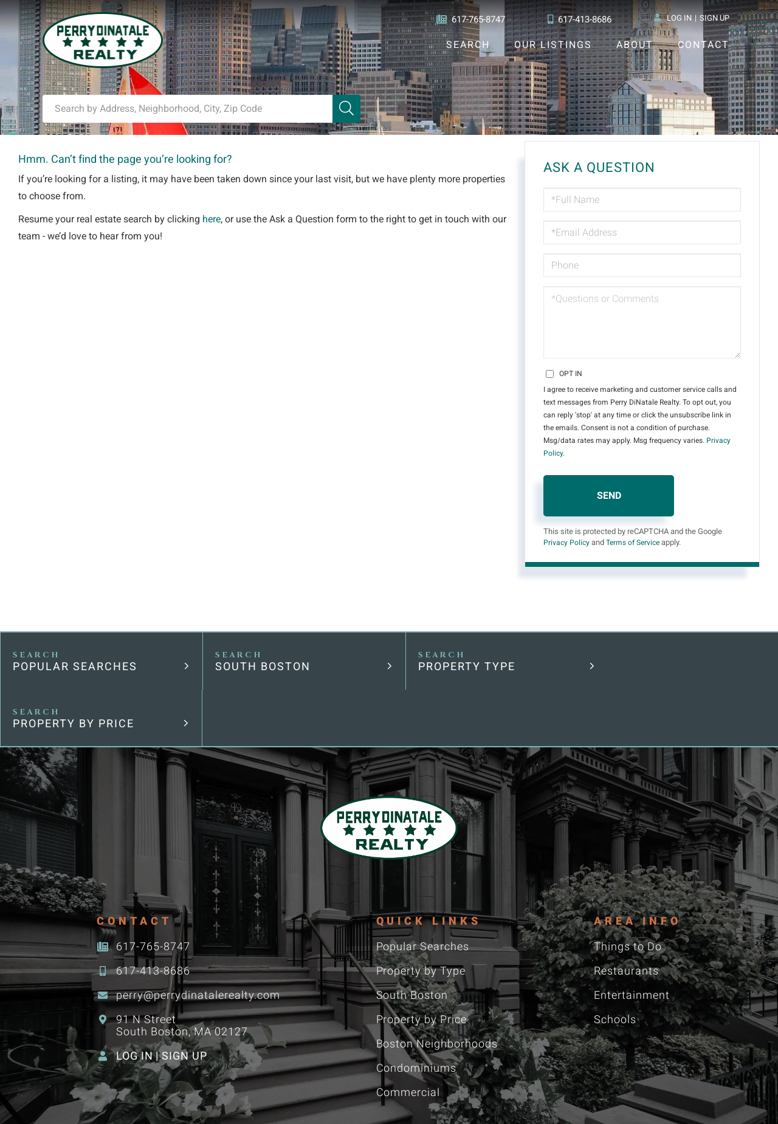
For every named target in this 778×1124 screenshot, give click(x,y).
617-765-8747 (467, 19)
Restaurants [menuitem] (625, 902)
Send (609, 482)
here (213, 219)
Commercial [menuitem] (408, 1024)
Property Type (451, 654)
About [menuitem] (634, 44)
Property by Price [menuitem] (421, 951)
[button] (346, 109)
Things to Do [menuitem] (627, 878)
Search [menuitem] (468, 44)
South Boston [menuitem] (412, 926)
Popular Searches (75, 654)
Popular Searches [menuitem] (422, 878)
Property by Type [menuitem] (421, 902)
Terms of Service (637, 530)
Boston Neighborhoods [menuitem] (437, 975)
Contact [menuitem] (703, 44)
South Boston (255, 654)
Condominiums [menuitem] (416, 999)
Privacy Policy (693, 440)
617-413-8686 (578, 19)
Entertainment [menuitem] (631, 926)
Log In (679, 19)
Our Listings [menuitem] (552, 44)
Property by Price (658, 654)
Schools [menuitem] (614, 951)
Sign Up (714, 19)
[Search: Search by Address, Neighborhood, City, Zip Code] (187, 109)
